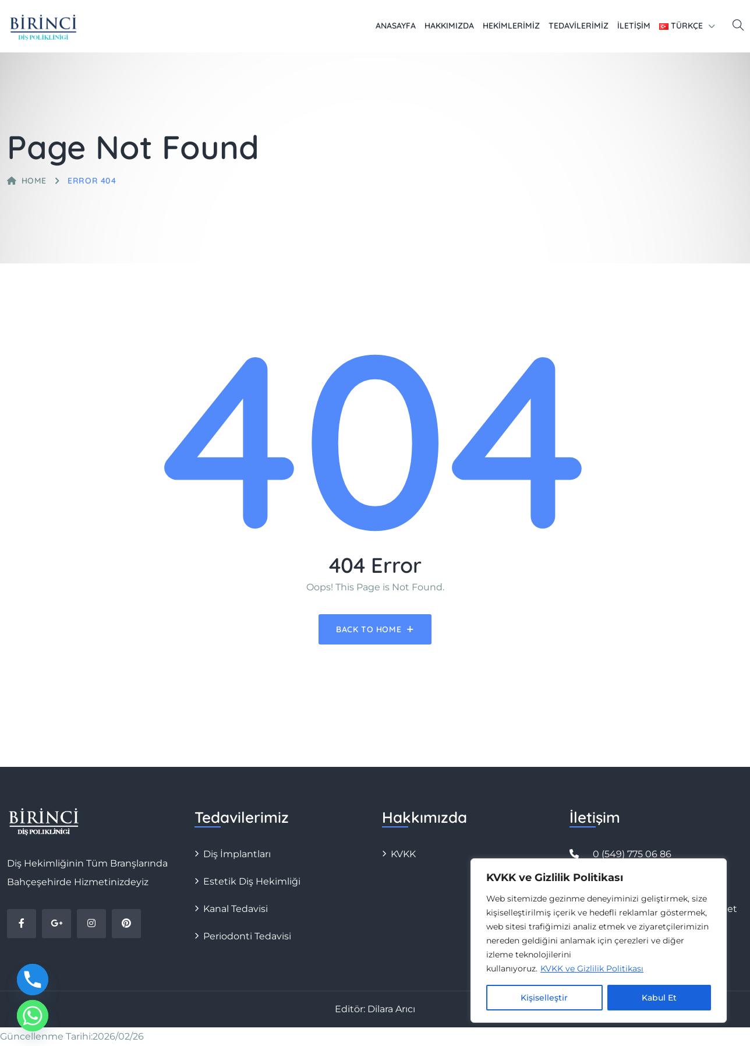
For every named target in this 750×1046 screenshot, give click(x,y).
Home (27, 180)
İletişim (633, 25)
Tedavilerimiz (579, 25)
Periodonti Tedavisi (247, 936)
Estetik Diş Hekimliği (251, 881)
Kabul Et (659, 997)
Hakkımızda (449, 25)
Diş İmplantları (237, 854)
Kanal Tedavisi (235, 908)
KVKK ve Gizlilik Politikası (591, 968)
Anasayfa (396, 25)
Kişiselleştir (544, 997)
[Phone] (32, 979)
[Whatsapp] (32, 1015)
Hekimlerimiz (511, 25)
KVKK (403, 854)
